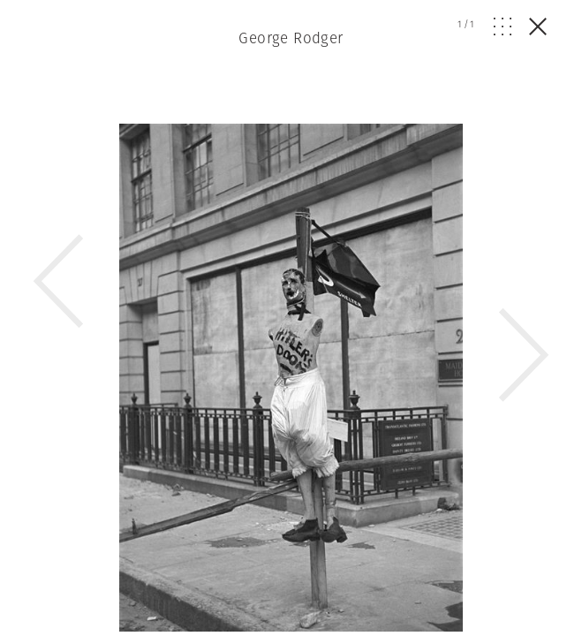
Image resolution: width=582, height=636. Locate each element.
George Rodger (291, 38)
